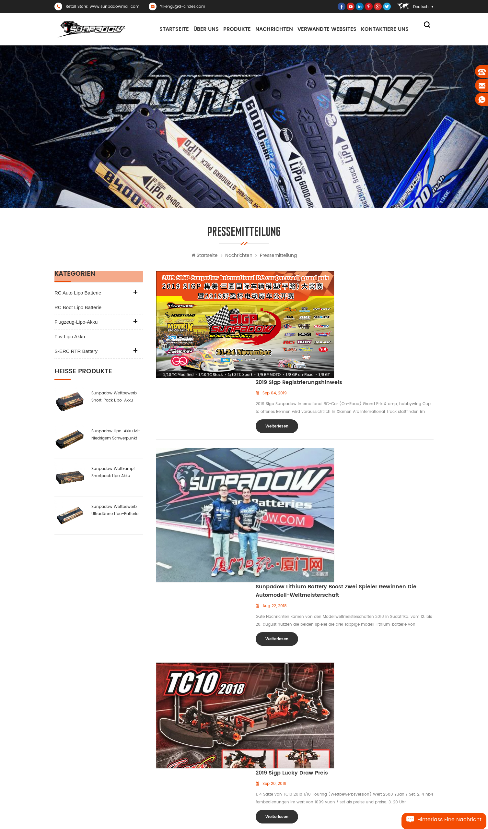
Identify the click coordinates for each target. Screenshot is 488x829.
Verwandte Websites (326, 29)
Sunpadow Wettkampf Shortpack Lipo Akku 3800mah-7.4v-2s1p (113, 475)
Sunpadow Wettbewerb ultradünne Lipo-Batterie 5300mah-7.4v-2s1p (114, 512)
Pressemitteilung (278, 257)
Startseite (174, 29)
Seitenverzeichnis (192, 777)
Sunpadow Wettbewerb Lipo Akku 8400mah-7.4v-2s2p (392, 755)
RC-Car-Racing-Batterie (271, 722)
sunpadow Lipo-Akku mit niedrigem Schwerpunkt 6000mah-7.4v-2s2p (115, 437)
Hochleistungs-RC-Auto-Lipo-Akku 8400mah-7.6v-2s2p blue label (392, 722)
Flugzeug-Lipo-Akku (76, 324)
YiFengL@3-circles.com (182, 7)
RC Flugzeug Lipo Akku (269, 777)
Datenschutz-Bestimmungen (203, 744)
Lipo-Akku (257, 733)
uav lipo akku (261, 766)
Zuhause (184, 722)
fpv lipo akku (69, 338)
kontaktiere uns (385, 29)
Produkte (237, 29)
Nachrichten (274, 29)
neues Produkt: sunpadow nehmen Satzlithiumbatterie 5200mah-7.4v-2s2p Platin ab (392, 712)
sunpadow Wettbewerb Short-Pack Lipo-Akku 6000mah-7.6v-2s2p (114, 399)
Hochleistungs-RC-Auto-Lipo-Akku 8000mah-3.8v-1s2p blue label (392, 733)
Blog (180, 788)
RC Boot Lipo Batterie (77, 309)
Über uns (206, 29)
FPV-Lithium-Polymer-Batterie (276, 755)
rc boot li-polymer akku (271, 744)
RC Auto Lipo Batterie (77, 294)
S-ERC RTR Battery (76, 353)
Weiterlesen (276, 321)
